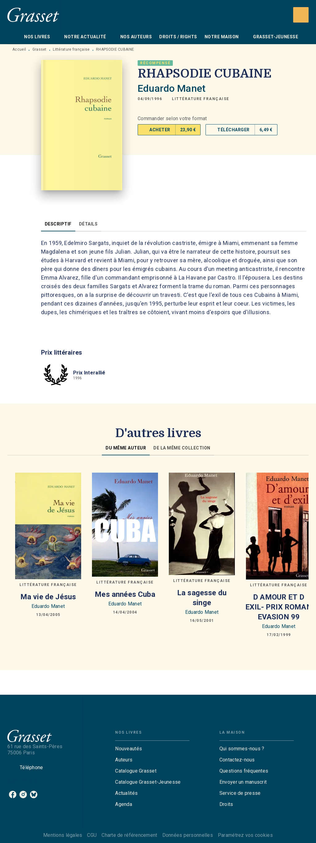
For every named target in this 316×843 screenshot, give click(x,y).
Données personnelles (187, 835)
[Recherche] (301, 15)
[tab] (13, 36)
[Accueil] (33, 14)
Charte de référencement (129, 835)
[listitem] (12, 794)
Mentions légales (62, 835)
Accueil (19, 49)
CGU (92, 835)
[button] (200, 99)
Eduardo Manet (172, 88)
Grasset (39, 49)
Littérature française (71, 49)
